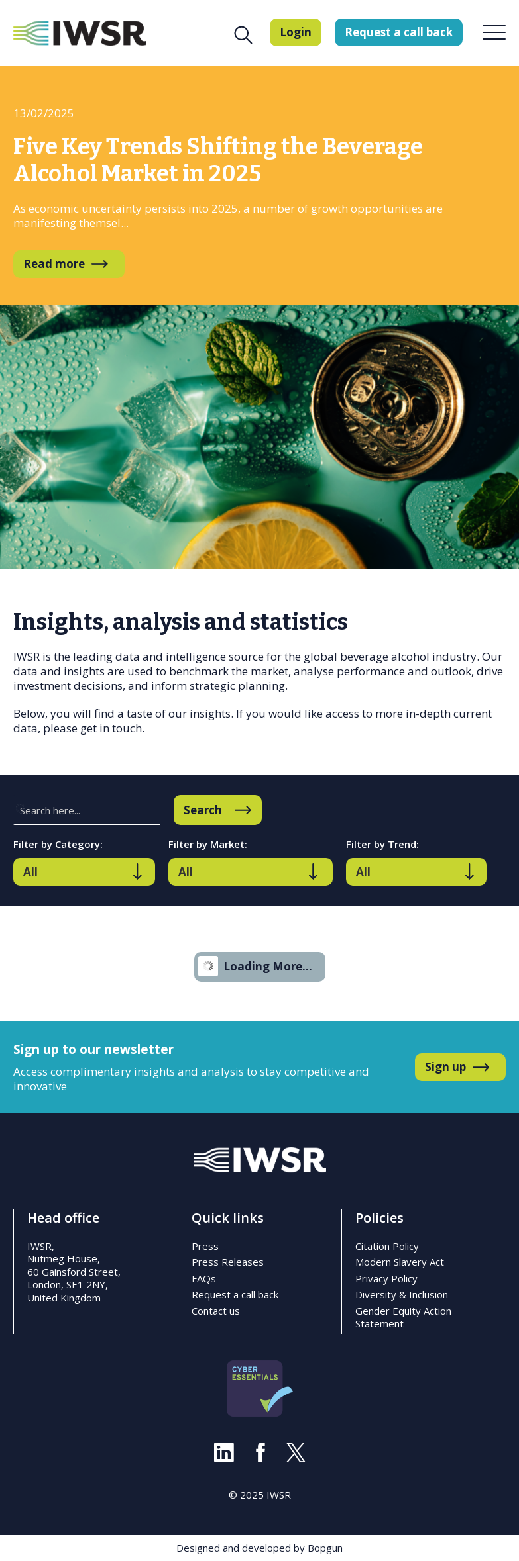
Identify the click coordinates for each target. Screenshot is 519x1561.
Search (203, 810)
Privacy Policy (386, 1278)
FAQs (204, 1278)
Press (205, 1246)
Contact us (216, 1310)
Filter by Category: (58, 844)
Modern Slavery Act (399, 1261)
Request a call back (235, 1294)
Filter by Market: (207, 844)
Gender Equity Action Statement (403, 1317)
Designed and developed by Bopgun (259, 1547)
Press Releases (228, 1261)
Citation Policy (387, 1246)
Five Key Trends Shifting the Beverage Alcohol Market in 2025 (218, 160)
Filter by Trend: (382, 844)
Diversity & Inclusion (401, 1294)
